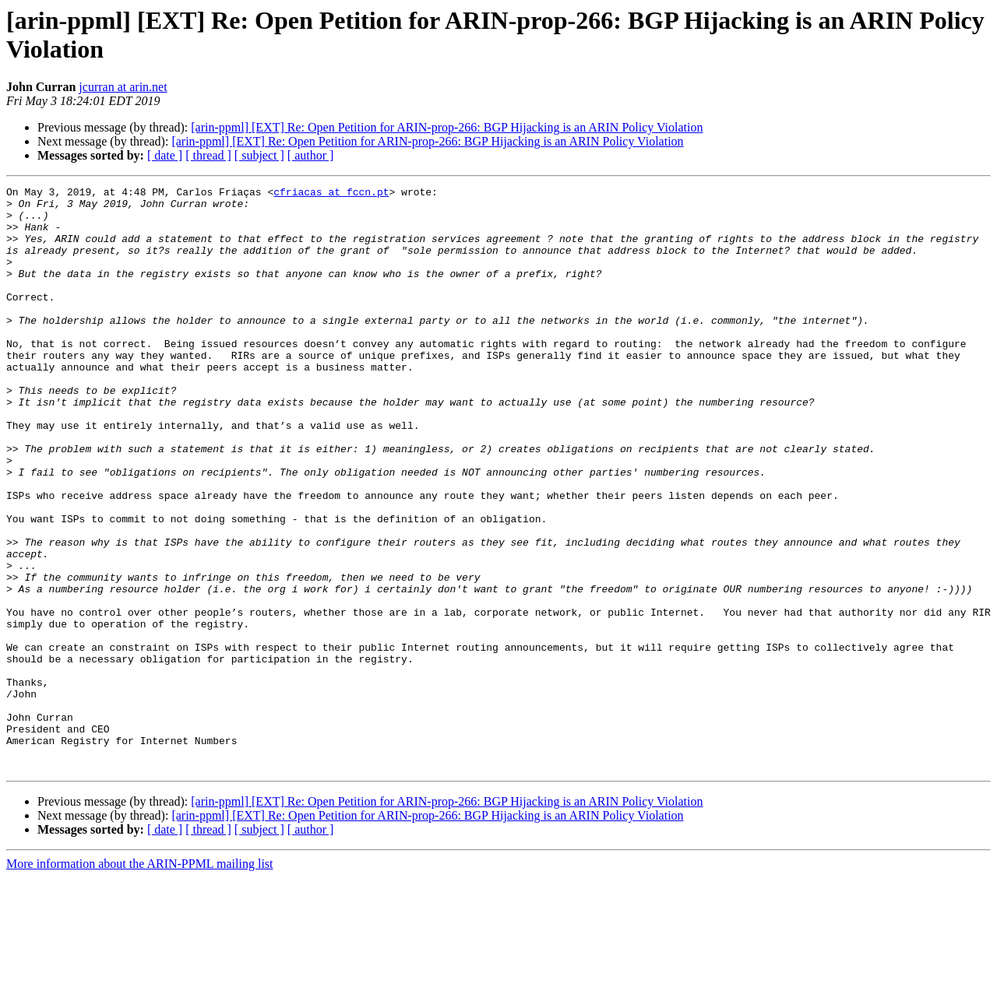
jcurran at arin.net (123, 86)
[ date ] (164, 155)
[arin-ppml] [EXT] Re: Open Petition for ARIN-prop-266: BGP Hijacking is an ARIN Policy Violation (447, 127)
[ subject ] (259, 155)
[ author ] (310, 155)
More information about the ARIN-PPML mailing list (139, 980)
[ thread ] (208, 155)
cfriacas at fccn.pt (331, 194)
